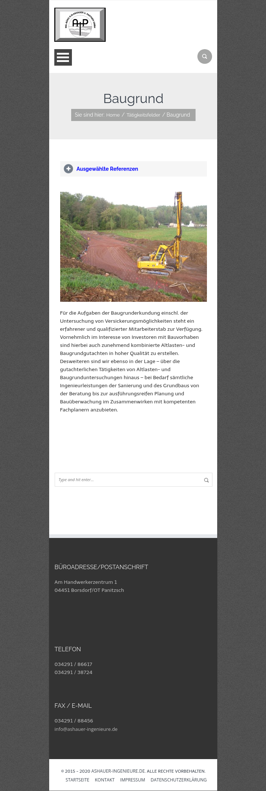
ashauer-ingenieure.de (118, 771)
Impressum (132, 780)
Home (113, 115)
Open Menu (63, 57)
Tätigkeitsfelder (143, 115)
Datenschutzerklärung (178, 780)
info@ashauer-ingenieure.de (86, 729)
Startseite (78, 780)
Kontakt (104, 780)
